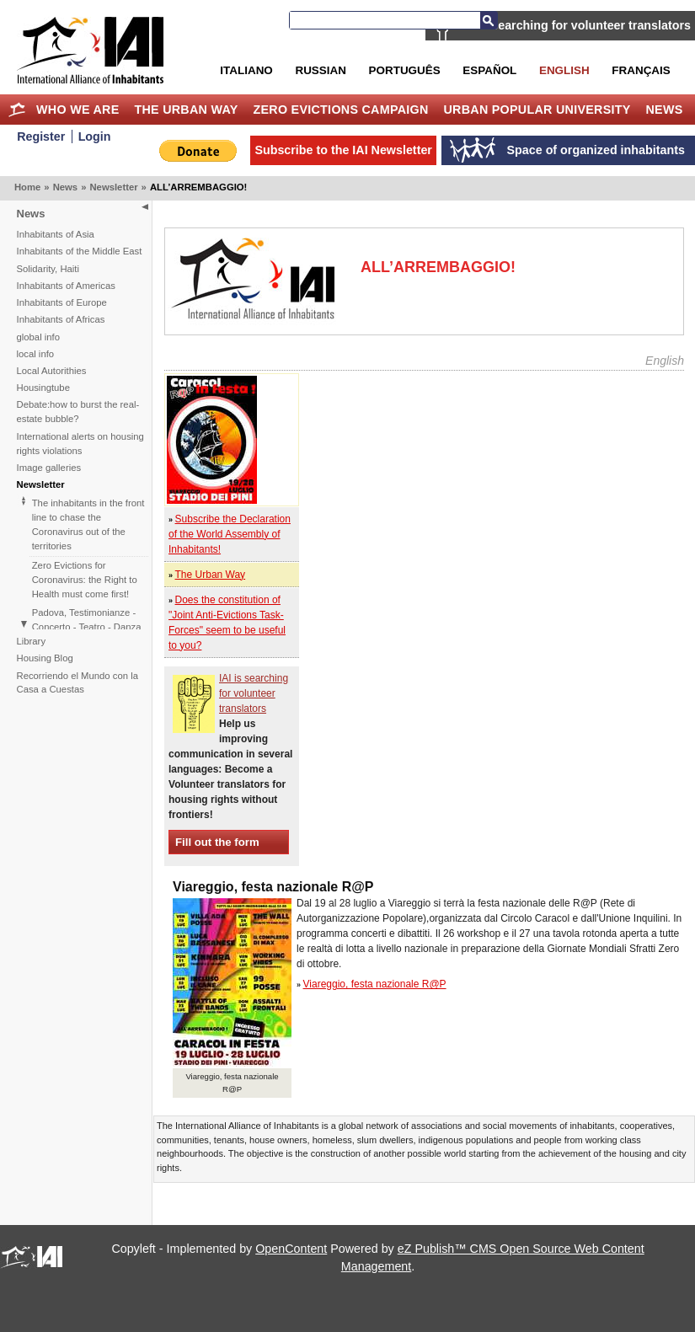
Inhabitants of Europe (62, 302)
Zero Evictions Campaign (340, 109)
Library (31, 641)
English (564, 70)
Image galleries (49, 468)
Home (16, 109)
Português (405, 70)
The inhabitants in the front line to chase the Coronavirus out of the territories (88, 524)
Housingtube (43, 387)
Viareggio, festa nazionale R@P (374, 984)
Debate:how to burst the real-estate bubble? (78, 411)
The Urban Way (186, 109)
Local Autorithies (52, 371)
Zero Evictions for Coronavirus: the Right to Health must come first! (84, 579)
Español (489, 70)
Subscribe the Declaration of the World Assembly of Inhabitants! (229, 534)
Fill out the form (217, 842)
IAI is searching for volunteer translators (575, 25)
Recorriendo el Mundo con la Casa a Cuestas (77, 683)
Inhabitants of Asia (55, 234)
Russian (320, 70)
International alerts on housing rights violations (80, 443)
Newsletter (113, 187)
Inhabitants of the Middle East (79, 251)
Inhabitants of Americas (66, 286)
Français (641, 70)
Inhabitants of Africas (61, 319)
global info (39, 337)
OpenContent (291, 1248)
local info (36, 354)
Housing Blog (45, 658)
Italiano (246, 70)
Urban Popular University (536, 109)
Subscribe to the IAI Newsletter (343, 150)
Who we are (77, 109)
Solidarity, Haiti (48, 269)
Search (488, 20)
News (664, 109)
